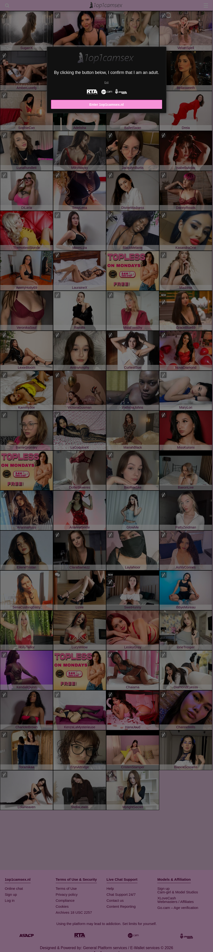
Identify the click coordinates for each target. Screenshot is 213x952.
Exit (106, 82)
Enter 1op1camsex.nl (106, 104)
